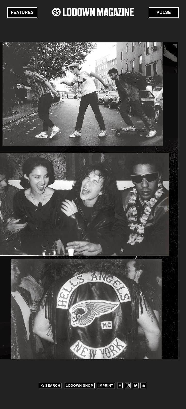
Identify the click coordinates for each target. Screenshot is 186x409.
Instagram (128, 385)
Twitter (136, 385)
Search (50, 385)
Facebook (120, 385)
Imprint (105, 385)
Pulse (164, 12)
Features (22, 12)
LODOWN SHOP (79, 385)
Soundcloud (143, 385)
